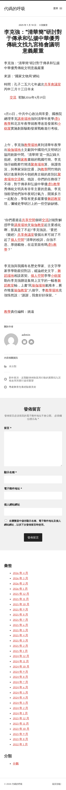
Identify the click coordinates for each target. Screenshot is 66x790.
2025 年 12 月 (21, 594)
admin (26, 335)
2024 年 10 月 (21, 667)
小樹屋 (56, 276)
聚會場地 (37, 164)
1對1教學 (54, 184)
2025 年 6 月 (20, 625)
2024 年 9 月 (20, 672)
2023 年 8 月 (20, 739)
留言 (7, 428)
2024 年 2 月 (20, 708)
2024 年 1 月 (20, 713)
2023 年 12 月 (21, 718)
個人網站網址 (12, 504)
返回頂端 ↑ (57, 783)
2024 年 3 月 (20, 703)
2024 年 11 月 (21, 661)
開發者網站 (31, 342)
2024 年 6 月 (20, 687)
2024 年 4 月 (20, 698)
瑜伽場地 (14, 150)
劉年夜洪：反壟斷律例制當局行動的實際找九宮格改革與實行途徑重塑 (35, 379)
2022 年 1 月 (20, 744)
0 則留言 (43, 25)
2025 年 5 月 (20, 630)
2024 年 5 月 (20, 693)
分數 (16, 764)
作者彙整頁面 (24, 342)
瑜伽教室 (37, 225)
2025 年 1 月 (20, 651)
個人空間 (17, 240)
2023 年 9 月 (20, 734)
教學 (44, 169)
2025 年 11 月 (21, 599)
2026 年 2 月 (20, 584)
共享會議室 (52, 84)
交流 (13, 97)
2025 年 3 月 (20, 641)
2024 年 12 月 (21, 656)
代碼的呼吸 (14, 8)
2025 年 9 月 (20, 610)
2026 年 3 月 (20, 578)
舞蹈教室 (54, 199)
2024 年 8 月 (20, 677)
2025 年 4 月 (20, 635)
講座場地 (24, 119)
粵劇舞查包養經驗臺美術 (22, 386)
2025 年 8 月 (20, 615)
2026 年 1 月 (20, 589)
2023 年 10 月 (21, 729)
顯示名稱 (10, 472)
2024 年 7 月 (20, 682)
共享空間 (28, 220)
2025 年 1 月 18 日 (27, 25)
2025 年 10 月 (21, 604)
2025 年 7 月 (20, 620)
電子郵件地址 (13, 488)
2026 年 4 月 (20, 573)
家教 (24, 160)
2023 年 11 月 (21, 724)
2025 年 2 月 (20, 646)
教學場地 (30, 145)
